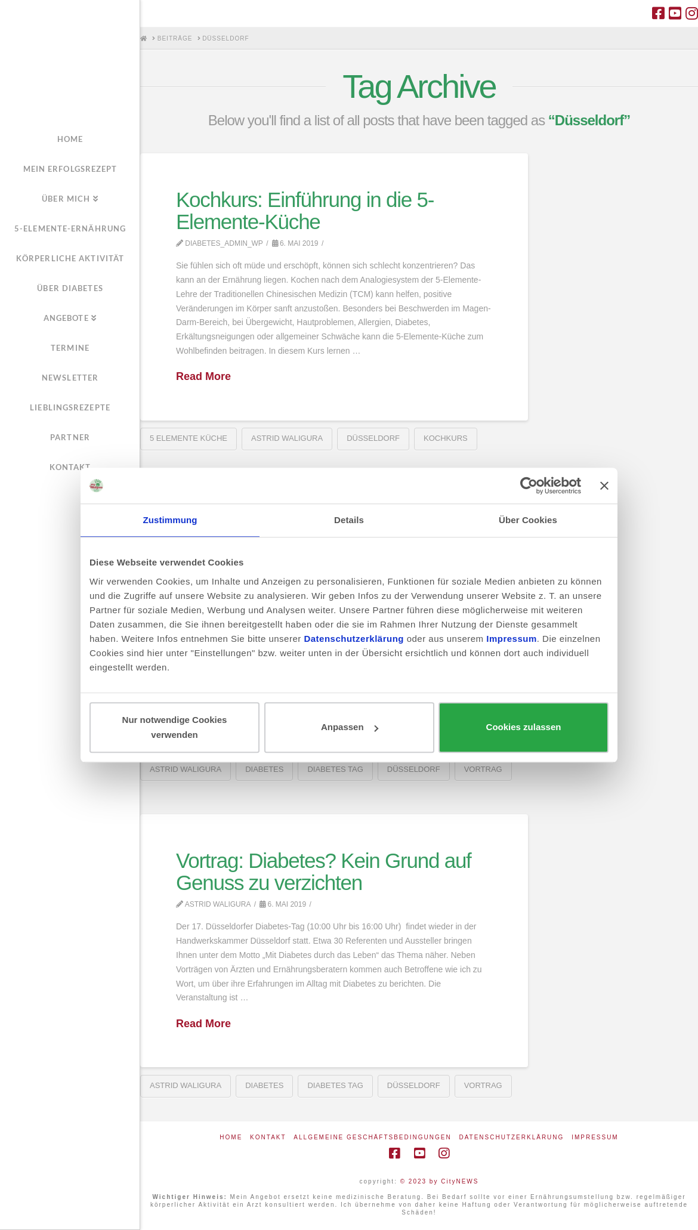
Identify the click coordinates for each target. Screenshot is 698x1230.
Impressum (595, 1137)
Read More (203, 376)
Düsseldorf (373, 438)
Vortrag (483, 769)
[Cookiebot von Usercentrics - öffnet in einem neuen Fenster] (529, 486)
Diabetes (264, 769)
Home (231, 1137)
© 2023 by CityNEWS (439, 1181)
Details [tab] (349, 520)
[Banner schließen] (604, 485)
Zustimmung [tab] (170, 520)
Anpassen (349, 727)
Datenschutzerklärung (511, 1137)
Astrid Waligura (287, 438)
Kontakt (268, 1137)
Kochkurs (446, 438)
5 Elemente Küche (188, 438)
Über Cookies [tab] (528, 520)
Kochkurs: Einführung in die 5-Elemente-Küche (305, 210)
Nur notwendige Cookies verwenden (174, 727)
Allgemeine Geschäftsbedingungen (372, 1137)
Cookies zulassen (523, 727)
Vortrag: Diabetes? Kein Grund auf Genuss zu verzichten (323, 871)
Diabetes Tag (335, 769)
